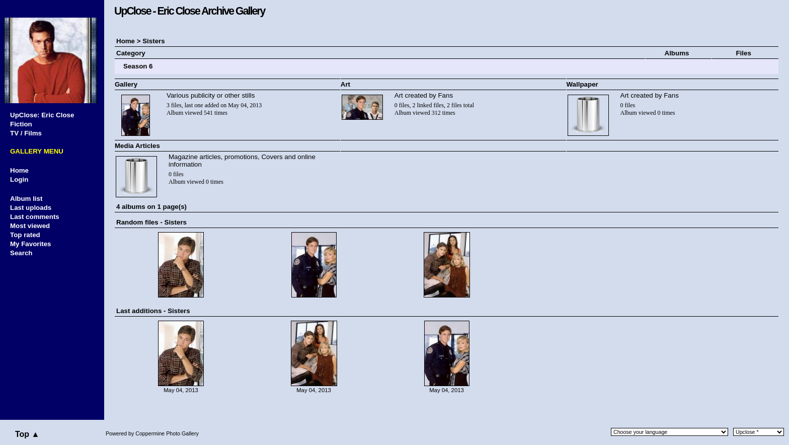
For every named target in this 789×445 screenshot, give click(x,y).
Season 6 (138, 66)
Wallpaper (582, 84)
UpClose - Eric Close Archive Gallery (189, 11)
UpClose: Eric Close (42, 115)
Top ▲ (27, 434)
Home (19, 170)
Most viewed (30, 226)
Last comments (34, 216)
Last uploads (30, 207)
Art (345, 84)
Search (21, 253)
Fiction (21, 124)
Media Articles (137, 146)
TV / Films (26, 133)
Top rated (25, 235)
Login (19, 179)
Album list (26, 198)
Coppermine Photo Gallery (167, 433)
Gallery (126, 84)
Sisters (153, 41)
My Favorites (30, 244)
